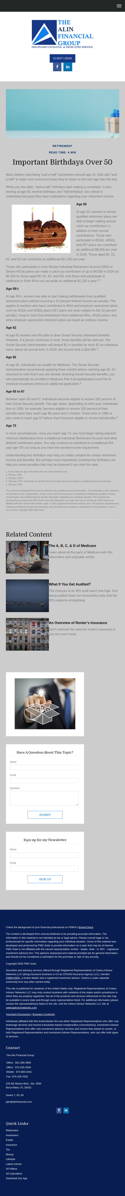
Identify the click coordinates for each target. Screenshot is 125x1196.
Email (13, 775)
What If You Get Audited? (70, 584)
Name (13, 762)
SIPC (17, 977)
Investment (12, 1135)
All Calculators (14, 1173)
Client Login (62, 58)
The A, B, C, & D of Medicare (72, 546)
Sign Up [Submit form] (45, 879)
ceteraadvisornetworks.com (21, 1007)
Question (15, 788)
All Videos (11, 1168)
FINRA (9, 977)
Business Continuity (43, 1014)
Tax (8, 1149)
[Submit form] (45, 815)
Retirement (12, 1130)
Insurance (11, 1144)
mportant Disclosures (19, 1014)
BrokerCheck (86, 927)
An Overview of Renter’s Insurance (78, 623)
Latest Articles (14, 1164)
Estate (9, 1139)
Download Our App (16, 1178)
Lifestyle (10, 1159)
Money (9, 1154)
